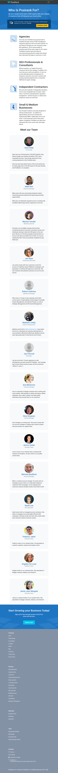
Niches (10, 646)
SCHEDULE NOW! (42, 25)
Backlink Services (12, 693)
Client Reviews (11, 638)
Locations (10, 643)
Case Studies (11, 641)
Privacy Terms (11, 656)
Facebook (11, 754)
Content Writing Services (14, 677)
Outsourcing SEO (12, 688)
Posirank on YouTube (14, 757)
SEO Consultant (12, 690)
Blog (9, 649)
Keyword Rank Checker (13, 731)
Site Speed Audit (12, 736)
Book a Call (29, 622)
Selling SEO (11, 719)
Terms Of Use (11, 654)
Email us (11, 752)
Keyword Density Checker (14, 739)
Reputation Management (14, 701)
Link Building (11, 698)
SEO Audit (10, 695)
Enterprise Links (12, 672)
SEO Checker (11, 734)
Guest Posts (11, 674)
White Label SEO (12, 680)
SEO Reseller (11, 685)
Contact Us (11, 651)
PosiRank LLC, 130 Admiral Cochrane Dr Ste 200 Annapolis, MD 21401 (22, 760)
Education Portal (12, 713)
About (9, 635)
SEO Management (12, 669)
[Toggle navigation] (48, 2)
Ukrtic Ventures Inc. (31, 329)
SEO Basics (11, 716)
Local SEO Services (13, 682)
